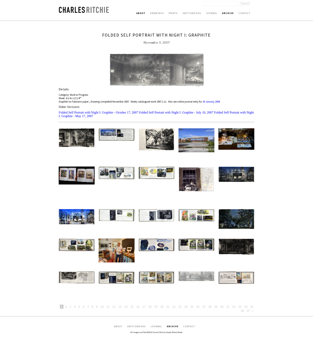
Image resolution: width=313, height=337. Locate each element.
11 (108, 307)
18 (150, 307)
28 (209, 307)
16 (138, 307)
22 (173, 307)
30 (221, 307)
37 (248, 311)
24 (185, 307)
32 (233, 307)
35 (251, 307)
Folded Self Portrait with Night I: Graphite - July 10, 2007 (176, 112)
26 (197, 307)
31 (227, 307)
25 (191, 307)
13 (120, 307)
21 (167, 307)
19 (155, 307)
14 (126, 307)
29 (215, 307)
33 (239, 307)
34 (245, 307)
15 (132, 307)
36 (242, 311)
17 (144, 307)
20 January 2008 (211, 101)
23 (179, 307)
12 (114, 307)
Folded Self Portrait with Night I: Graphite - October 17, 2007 (98, 112)
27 (203, 307)
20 (161, 307)
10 (102, 307)
